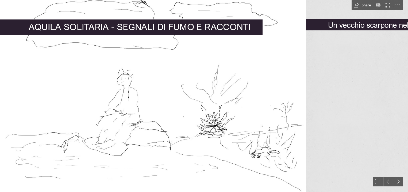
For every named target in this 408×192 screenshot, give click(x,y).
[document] (204, 96)
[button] (362, 5)
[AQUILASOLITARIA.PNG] (153, 96)
